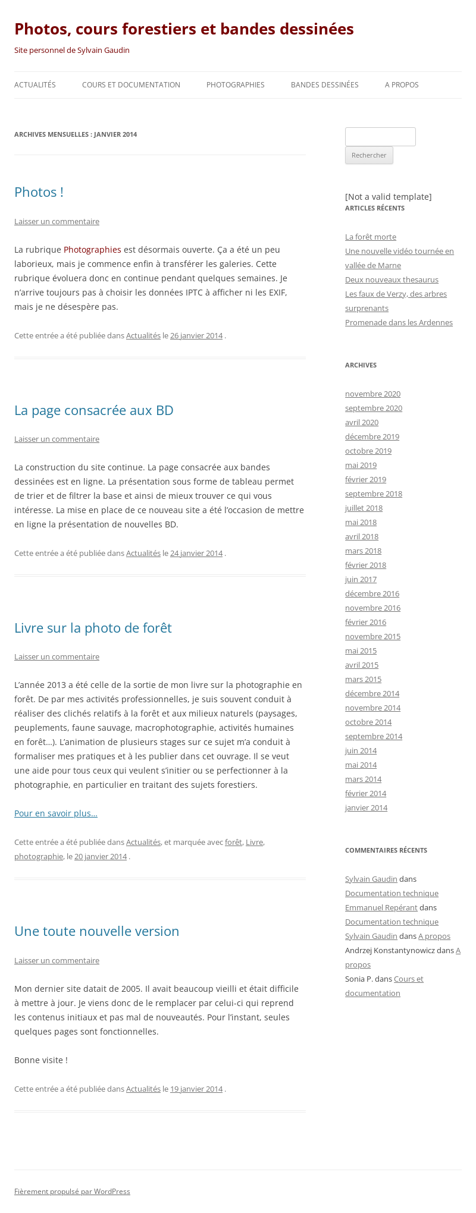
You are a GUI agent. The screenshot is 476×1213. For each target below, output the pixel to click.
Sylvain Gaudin (371, 878)
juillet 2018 (364, 507)
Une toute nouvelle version (97, 930)
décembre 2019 (372, 436)
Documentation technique (392, 893)
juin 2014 (361, 750)
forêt (233, 842)
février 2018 (365, 565)
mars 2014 (363, 779)
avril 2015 (361, 664)
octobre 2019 (368, 450)
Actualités (35, 85)
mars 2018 (363, 550)
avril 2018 (361, 536)
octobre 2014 (368, 722)
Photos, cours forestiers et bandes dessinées (184, 28)
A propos (402, 85)
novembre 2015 (372, 636)
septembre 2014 (373, 736)
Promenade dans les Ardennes (399, 322)
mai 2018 (361, 522)
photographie (38, 856)
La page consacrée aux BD (94, 410)
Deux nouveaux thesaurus (392, 279)
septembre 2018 (373, 493)
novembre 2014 (372, 707)
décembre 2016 (372, 593)
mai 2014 (361, 764)
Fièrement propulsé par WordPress (72, 1191)
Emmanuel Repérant (381, 907)
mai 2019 (361, 465)
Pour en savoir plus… (56, 813)
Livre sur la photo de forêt (93, 627)
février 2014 (365, 793)
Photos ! (39, 191)
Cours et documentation (131, 85)
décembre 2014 (372, 693)
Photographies (235, 85)
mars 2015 (363, 679)
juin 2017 (361, 579)
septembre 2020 (373, 408)
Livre (254, 842)
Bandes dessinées (325, 85)
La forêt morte (370, 236)
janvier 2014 (366, 807)
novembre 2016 (372, 607)
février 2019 (365, 479)
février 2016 (365, 622)
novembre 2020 (372, 393)
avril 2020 (361, 422)
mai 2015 (361, 650)
